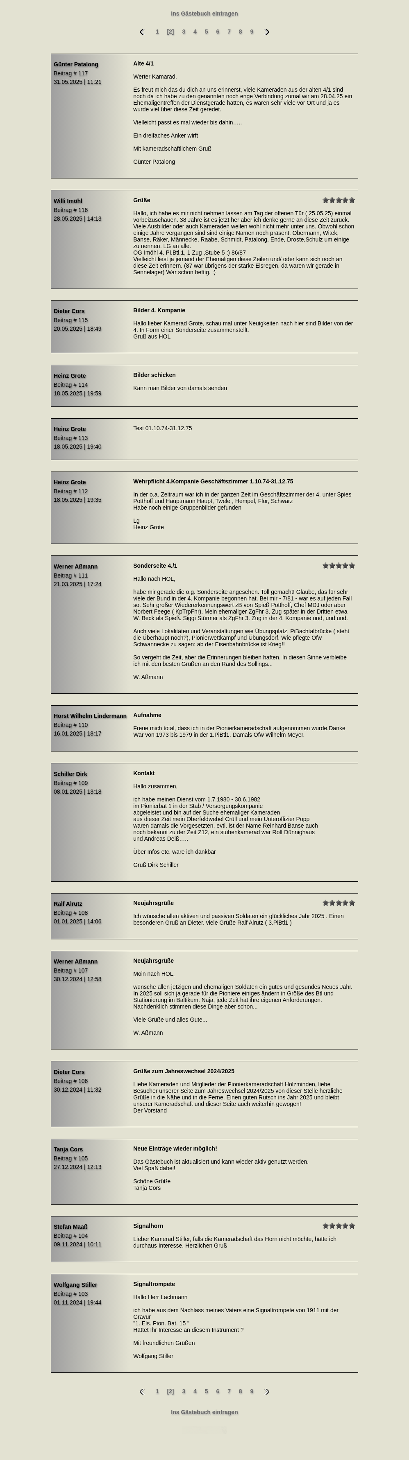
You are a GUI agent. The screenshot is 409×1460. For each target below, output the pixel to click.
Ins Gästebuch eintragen (204, 13)
